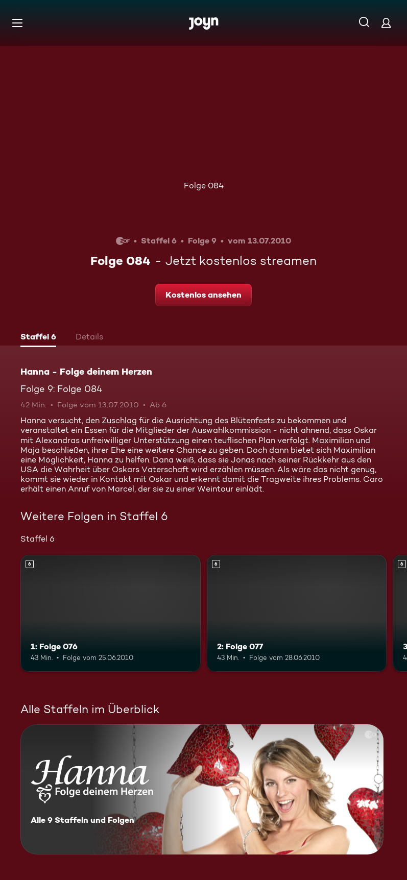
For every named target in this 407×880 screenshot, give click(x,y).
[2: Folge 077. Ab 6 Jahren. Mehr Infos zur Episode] (297, 613)
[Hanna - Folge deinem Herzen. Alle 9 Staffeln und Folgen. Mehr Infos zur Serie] (202, 789)
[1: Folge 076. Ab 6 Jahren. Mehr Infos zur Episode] (110, 613)
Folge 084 (204, 185)
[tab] (38, 338)
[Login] (386, 23)
